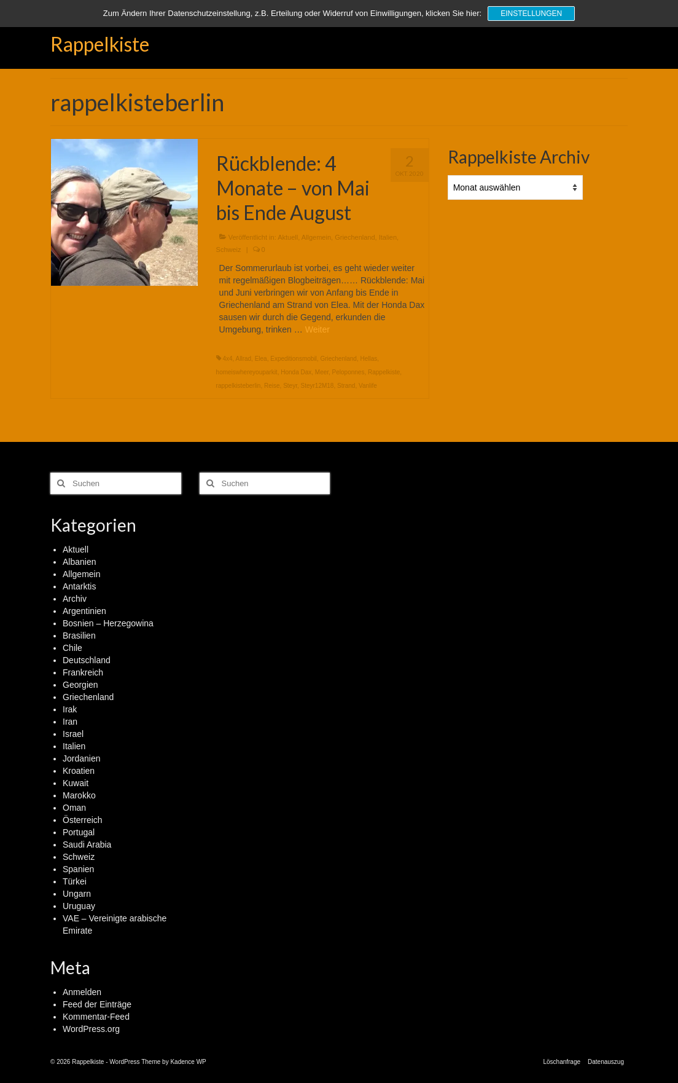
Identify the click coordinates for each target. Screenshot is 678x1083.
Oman (74, 808)
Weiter (317, 329)
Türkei (75, 881)
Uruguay (79, 906)
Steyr (290, 385)
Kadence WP (188, 1061)
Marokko (79, 795)
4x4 (227, 358)
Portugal (79, 832)
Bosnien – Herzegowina (108, 623)
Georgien (80, 685)
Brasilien (79, 635)
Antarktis (79, 586)
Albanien (79, 562)
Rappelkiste (99, 44)
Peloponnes (348, 372)
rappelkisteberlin (238, 385)
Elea (261, 358)
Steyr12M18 (316, 385)
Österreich (83, 820)
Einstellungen (531, 13)
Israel (73, 734)
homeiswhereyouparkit (247, 372)
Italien (388, 237)
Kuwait (75, 783)
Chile (72, 648)
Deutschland (87, 660)
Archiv (75, 599)
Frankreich (83, 672)
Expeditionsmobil (293, 358)
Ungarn (77, 894)
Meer (322, 372)
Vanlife (368, 385)
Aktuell (288, 237)
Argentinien (84, 611)
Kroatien (79, 771)
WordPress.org (91, 1029)
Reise (272, 385)
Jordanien (82, 758)
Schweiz (228, 249)
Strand (346, 385)
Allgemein (316, 237)
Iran (70, 722)
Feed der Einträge (97, 1004)
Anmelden (82, 992)
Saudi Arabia (87, 844)
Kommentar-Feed (96, 1017)
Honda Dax (296, 372)
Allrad (244, 358)
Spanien (78, 869)
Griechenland (355, 237)
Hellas (368, 358)
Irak (70, 709)
